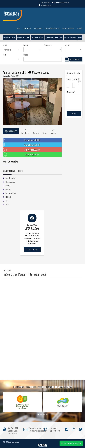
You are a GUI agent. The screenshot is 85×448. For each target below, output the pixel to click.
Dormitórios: (48, 45)
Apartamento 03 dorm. (37, 37)
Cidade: (25, 45)
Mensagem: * (71, 92)
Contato (79, 28)
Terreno (80, 37)
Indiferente (7, 49)
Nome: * (68, 80)
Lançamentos (38, 28)
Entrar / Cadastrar (45, 5)
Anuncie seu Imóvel (68, 28)
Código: (25, 55)
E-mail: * (79, 81)
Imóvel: (5, 45)
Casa (61, 37)
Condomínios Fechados (52, 28)
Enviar (74, 113)
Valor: (4, 55)
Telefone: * (73, 80)
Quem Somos (27, 28)
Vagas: (67, 45)
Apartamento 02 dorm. (23, 37)
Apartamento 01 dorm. (9, 37)
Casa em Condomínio (70, 37)
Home (18, 28)
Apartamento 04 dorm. (52, 37)
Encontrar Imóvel (72, 59)
